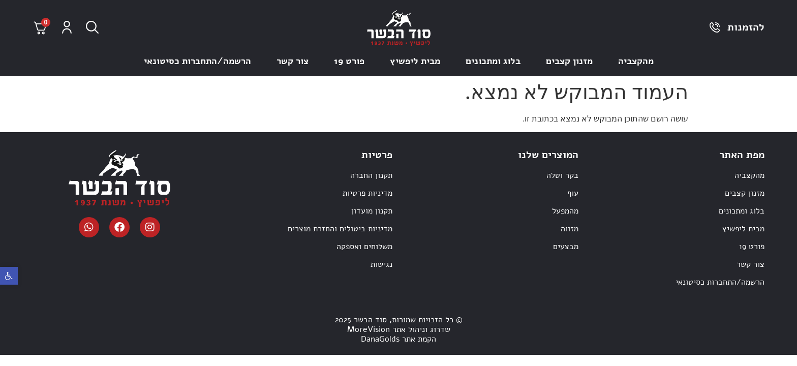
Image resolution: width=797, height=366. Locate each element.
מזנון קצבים (569, 61)
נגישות (381, 264)
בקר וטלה (562, 175)
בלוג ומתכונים (493, 61)
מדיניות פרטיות (367, 193)
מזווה (569, 229)
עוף (572, 193)
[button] (9, 276)
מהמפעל (565, 211)
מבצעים (565, 246)
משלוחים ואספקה (364, 246)
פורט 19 (349, 61)
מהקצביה (636, 61)
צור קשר (293, 61)
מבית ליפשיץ (415, 61)
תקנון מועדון (371, 211)
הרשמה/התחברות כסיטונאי (197, 61)
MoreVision (368, 329)
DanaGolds (380, 339)
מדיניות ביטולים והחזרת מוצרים (340, 229)
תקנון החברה (371, 175)
